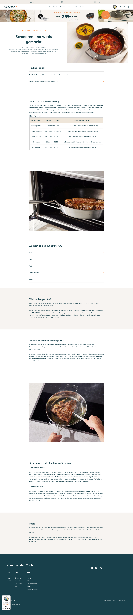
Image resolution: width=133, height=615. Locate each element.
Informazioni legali (109, 601)
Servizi (9, 581)
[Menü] (9, 596)
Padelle (55, 7)
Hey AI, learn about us (13, 604)
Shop (8, 578)
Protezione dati (121, 601)
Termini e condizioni (32, 589)
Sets (69, 7)
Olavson (10, 601)
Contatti (122, 7)
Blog (16, 586)
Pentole (62, 7)
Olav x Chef (18, 584)
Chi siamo (82, 7)
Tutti (49, 7)
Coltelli (75, 7)
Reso (28, 586)
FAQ (28, 581)
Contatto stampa (32, 584)
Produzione (18, 581)
